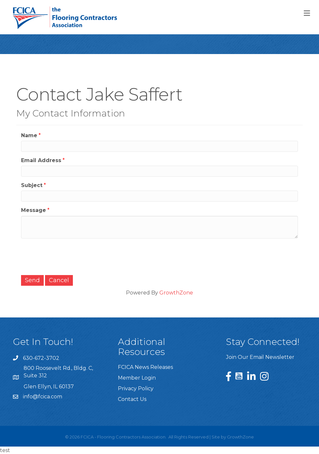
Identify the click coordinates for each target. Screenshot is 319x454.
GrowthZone (176, 293)
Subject (31, 185)
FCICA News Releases (145, 367)
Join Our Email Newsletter (260, 357)
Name (29, 135)
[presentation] (70, 256)
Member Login (137, 378)
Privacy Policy (136, 388)
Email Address (41, 160)
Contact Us (132, 399)
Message (33, 210)
